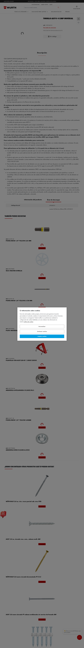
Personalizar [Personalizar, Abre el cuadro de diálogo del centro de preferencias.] (42, 326)
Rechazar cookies (42, 331)
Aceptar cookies (42, 336)
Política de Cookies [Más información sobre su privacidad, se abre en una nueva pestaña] (28, 321)
